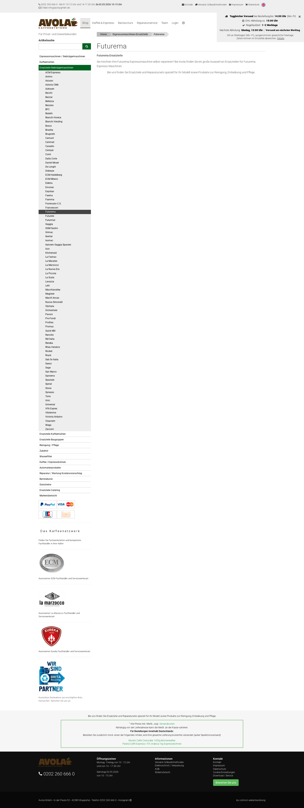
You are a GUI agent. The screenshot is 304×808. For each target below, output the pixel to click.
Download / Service (223, 775)
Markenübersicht (48, 495)
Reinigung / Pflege (49, 445)
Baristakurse (46, 479)
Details (280, 38)
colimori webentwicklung (252, 800)
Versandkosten (167, 723)
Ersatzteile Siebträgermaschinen (56, 67)
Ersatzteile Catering (50, 490)
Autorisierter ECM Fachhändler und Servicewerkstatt (63, 566)
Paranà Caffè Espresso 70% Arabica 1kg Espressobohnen (152, 743)
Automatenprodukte (50, 467)
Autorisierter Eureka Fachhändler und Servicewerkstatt (64, 639)
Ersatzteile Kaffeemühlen (53, 434)
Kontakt (187, 4)
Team (164, 22)
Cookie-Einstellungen (224, 772)
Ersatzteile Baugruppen (52, 439)
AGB (157, 769)
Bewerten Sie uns (226, 782)
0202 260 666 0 (49, 4)
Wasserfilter (46, 456)
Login (175, 22)
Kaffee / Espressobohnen (53, 462)
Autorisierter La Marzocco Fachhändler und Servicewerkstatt (59, 603)
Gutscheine (45, 484)
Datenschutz (219, 769)
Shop (85, 22)
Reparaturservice (147, 22)
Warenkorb (252, 4)
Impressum (236, 4)
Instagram (124, 800)
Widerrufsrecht (162, 772)
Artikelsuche (46, 40)
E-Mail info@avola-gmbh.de (54, 7)
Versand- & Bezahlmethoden (211, 4)
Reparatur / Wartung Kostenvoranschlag (61, 473)
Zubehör (44, 450)
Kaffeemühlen (47, 62)
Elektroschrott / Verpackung (169, 765)
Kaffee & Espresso (103, 22)
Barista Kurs (125, 22)
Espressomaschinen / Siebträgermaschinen (62, 56)
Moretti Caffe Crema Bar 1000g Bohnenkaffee (152, 740)
